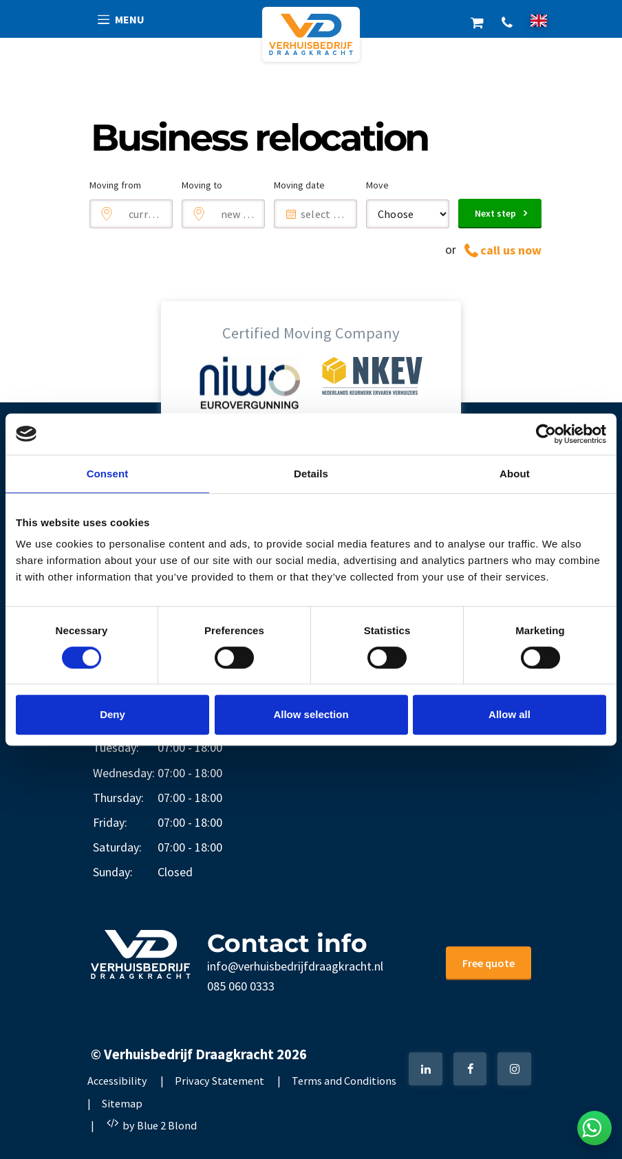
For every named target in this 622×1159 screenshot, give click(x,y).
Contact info (287, 943)
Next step (495, 213)
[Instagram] (514, 1069)
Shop (477, 21)
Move (377, 185)
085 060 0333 (241, 986)
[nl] (538, 20)
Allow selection (310, 714)
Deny (112, 714)
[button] (122, 20)
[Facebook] (470, 1069)
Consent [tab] (108, 473)
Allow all (509, 714)
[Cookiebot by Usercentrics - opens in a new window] (546, 434)
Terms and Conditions (344, 1080)
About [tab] (515, 473)
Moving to (202, 185)
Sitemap (122, 1103)
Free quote (488, 963)
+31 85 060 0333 (506, 21)
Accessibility (117, 1080)
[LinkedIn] (425, 1069)
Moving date (299, 185)
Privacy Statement (219, 1080)
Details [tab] (311, 473)
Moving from (115, 185)
